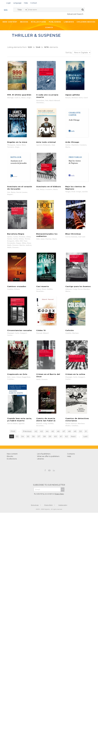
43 (41, 426)
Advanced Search (75, 14)
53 (17, 431)
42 (36, 426)
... (19, 426)
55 (28, 431)
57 (39, 431)
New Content (10, 22)
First (13, 426)
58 (44, 431)
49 (75, 426)
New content (12, 449)
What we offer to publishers (48, 451)
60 (55, 431)
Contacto (71, 449)
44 (47, 426)
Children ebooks (86, 22)
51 (86, 426)
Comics (49, 27)
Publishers (55, 22)
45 (53, 426)
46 (58, 426)
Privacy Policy (59, 489)
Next (73, 431)
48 (69, 426)
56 (33, 431)
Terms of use (35, 500)
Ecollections (38, 22)
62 (66, 431)
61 (61, 431)
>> (62, 484)
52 (11, 431)
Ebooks (24, 22)
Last (85, 431)
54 (22, 431)
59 (50, 431)
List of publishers (43, 449)
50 (80, 426)
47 (64, 426)
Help (69, 451)
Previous (27, 426)
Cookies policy (62, 500)
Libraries (69, 22)
